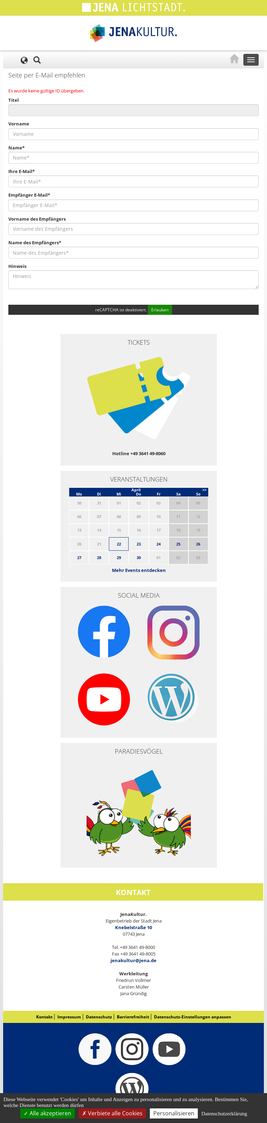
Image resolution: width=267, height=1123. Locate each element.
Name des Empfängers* (34, 242)
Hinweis (17, 266)
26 (198, 544)
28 (99, 557)
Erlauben (160, 310)
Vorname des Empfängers (37, 218)
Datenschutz (99, 1017)
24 (158, 544)
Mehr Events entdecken (139, 570)
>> (204, 489)
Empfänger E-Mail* (29, 194)
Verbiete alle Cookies (112, 1113)
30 (139, 557)
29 (119, 557)
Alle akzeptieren (47, 1113)
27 (79, 557)
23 (139, 544)
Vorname (18, 123)
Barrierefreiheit (133, 1017)
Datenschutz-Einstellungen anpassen (192, 1017)
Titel (13, 100)
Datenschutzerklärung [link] (224, 1113)
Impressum (69, 1017)
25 (178, 544)
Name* (16, 147)
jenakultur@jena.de (133, 960)
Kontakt (44, 1017)
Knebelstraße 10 (133, 927)
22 (119, 544)
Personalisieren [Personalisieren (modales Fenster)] (173, 1113)
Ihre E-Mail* (21, 171)
